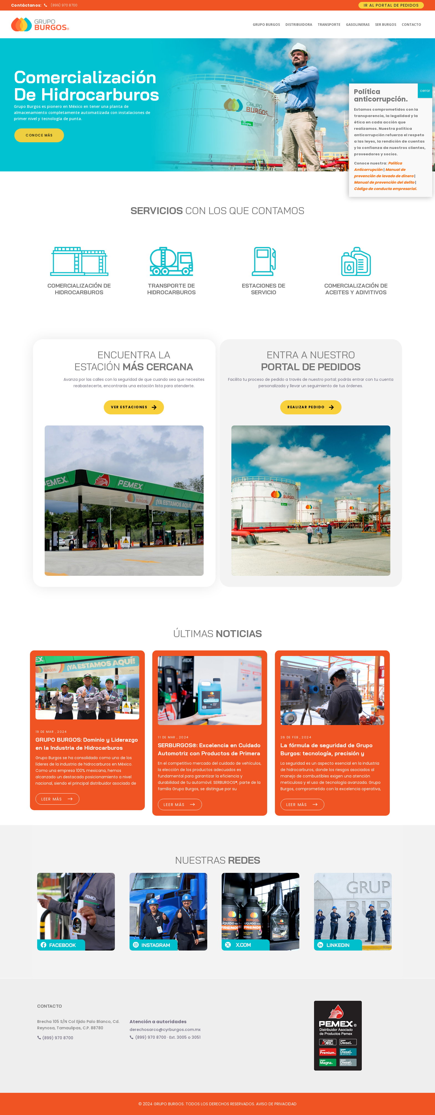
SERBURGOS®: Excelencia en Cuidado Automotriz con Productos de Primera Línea (209, 753)
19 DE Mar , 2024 (51, 731)
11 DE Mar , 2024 (173, 737)
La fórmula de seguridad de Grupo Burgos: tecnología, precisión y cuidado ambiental (326, 753)
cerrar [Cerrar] (425, 90)
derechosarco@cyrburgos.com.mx (165, 1029)
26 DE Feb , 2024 (295, 737)
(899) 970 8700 (55, 1038)
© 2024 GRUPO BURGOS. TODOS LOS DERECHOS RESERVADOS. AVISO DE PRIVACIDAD (217, 1104)
